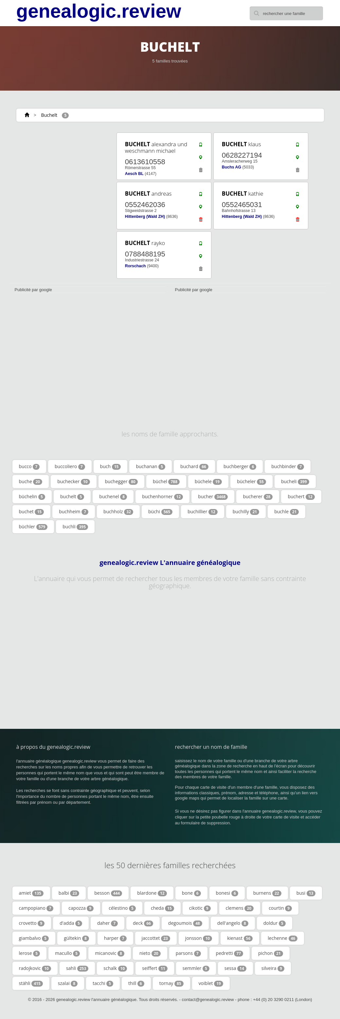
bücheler (251, 481)
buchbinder (287, 466)
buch (110, 466)
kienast (240, 938)
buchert (301, 496)
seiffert (154, 968)
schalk (115, 968)
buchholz (118, 511)
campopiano (36, 908)
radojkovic (35, 968)
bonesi (227, 893)
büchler (33, 526)
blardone (152, 893)
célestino (122, 908)
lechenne (282, 938)
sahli (77, 968)
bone (191, 893)
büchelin (32, 496)
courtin (280, 908)
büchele (208, 481)
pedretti (229, 953)
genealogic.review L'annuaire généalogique (170, 562)
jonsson (198, 938)
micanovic (109, 953)
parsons (188, 953)
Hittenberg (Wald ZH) (145, 216)
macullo (67, 953)
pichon (270, 953)
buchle (286, 511)
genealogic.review (98, 11)
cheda (162, 908)
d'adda (71, 923)
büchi (160, 511)
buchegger (121, 481)
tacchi (103, 983)
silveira (272, 968)
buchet (31, 511)
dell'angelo (232, 923)
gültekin (76, 938)
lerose (29, 953)
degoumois (185, 923)
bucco (29, 466)
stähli (31, 983)
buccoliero (70, 466)
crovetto (32, 923)
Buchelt (49, 115)
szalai (68, 983)
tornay (171, 983)
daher (107, 923)
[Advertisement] (58, 172)
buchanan (150, 466)
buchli (75, 526)
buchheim (73, 511)
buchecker (73, 481)
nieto (150, 953)
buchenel (113, 496)
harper (115, 938)
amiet (31, 893)
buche (31, 481)
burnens (267, 893)
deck (143, 923)
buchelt (72, 496)
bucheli (295, 481)
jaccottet (156, 938)
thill (136, 983)
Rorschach (135, 266)
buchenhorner (162, 496)
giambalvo (34, 938)
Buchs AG (231, 167)
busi (306, 893)
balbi (69, 893)
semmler (196, 968)
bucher (213, 496)
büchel (166, 481)
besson (108, 893)
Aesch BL (134, 173)
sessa (235, 968)
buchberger (240, 466)
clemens (240, 908)
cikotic (200, 908)
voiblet (211, 983)
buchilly (246, 511)
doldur (274, 923)
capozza (81, 908)
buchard (194, 466)
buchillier (203, 511)
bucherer (258, 496)
